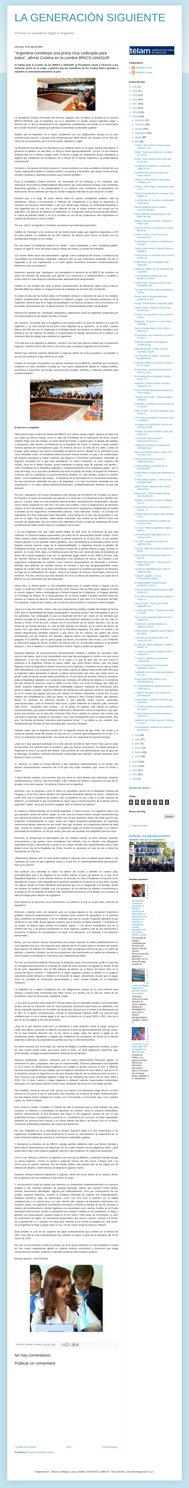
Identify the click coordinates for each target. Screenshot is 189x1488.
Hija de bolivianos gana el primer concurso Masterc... (150, 208)
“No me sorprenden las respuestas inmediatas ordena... (151, 666)
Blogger (150, 1472)
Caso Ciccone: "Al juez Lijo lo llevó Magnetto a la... (151, 604)
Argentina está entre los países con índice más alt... (151, 174)
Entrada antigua (109, 1447)
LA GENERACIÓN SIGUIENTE (90, 17)
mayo (138, 739)
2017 (135, 103)
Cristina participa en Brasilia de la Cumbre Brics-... (150, 467)
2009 (135, 779)
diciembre (140, 120)
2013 (135, 761)
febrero (138, 752)
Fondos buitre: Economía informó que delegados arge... (152, 284)
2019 (135, 95)
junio (137, 735)
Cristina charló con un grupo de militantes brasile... (149, 460)
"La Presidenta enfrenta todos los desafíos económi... (150, 277)
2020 (135, 91)
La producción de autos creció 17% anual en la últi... (151, 639)
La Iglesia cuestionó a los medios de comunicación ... (152, 694)
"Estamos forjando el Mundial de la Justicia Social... (151, 343)
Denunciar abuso (139, 787)
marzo (138, 748)
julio (137, 141)
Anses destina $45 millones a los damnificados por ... (150, 680)
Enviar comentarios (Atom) (41, 1452)
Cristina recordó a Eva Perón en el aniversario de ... (151, 235)
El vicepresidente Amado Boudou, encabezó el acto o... (150, 584)
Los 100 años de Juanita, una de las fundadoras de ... (152, 357)
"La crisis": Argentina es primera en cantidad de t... (151, 659)
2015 (135, 112)
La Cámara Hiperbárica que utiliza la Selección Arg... (152, 570)
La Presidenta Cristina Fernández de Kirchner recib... (152, 522)
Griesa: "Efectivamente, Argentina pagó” (153, 303)
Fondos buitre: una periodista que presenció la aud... (150, 297)
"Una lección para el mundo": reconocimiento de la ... (148, 439)
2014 (135, 116)
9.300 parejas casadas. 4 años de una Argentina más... (152, 480)
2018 (135, 99)
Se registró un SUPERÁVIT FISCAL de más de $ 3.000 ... (153, 425)
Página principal (139, 825)
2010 (135, 774)
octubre (139, 129)
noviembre (140, 124)
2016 (135, 108)
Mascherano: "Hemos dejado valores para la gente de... (152, 494)
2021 (135, 87)
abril (137, 743)
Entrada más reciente (25, 1447)
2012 (135, 766)
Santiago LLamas (143, 67)
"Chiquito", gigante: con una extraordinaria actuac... (147, 577)
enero (138, 756)
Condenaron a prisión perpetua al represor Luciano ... (150, 625)
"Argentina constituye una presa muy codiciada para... (152, 446)
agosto (138, 137)
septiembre (140, 133)
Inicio (69, 1447)
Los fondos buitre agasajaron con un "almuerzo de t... (152, 535)
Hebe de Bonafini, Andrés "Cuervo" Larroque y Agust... (151, 350)
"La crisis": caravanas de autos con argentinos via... (151, 542)
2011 (135, 770)
